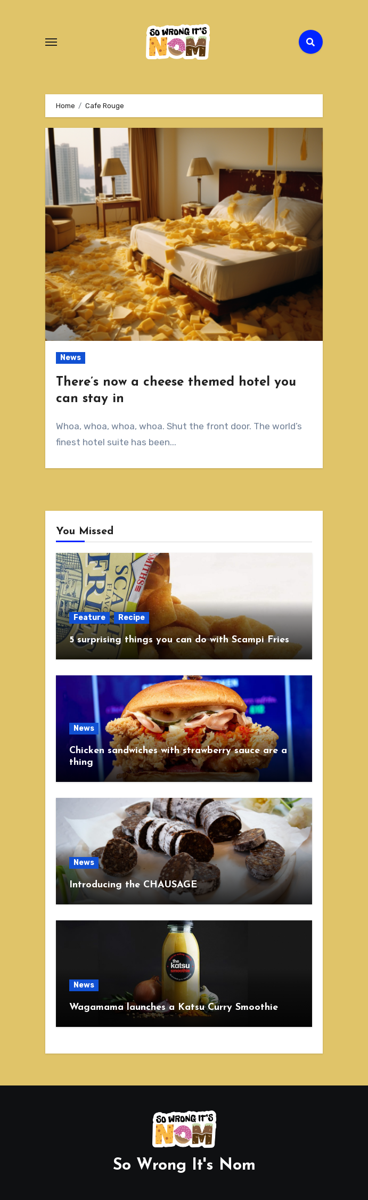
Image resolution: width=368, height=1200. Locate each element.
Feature (89, 617)
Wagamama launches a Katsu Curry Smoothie (173, 1007)
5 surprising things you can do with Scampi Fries (179, 640)
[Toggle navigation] (51, 42)
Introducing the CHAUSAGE (133, 885)
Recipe (131, 617)
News (70, 357)
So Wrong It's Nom (184, 1165)
